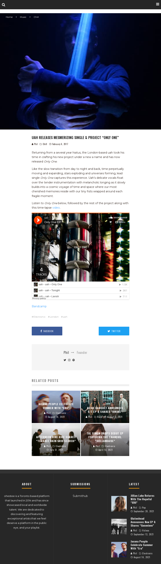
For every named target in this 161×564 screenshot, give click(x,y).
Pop (144, 507)
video (56, 207)
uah (65, 316)
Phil (35, 144)
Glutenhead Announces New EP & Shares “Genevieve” (143, 521)
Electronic (39, 316)
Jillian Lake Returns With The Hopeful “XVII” (142, 498)
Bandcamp (39, 306)
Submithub (80, 496)
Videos (145, 530)
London (54, 316)
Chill (45, 144)
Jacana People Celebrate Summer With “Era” (142, 544)
